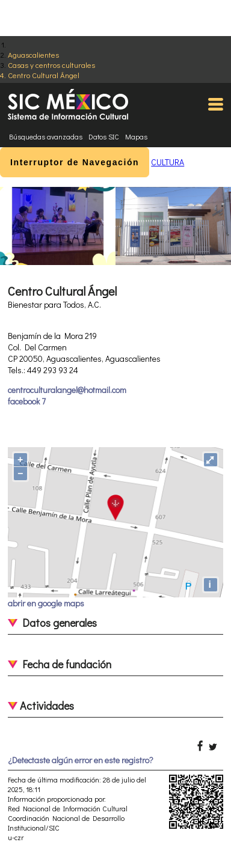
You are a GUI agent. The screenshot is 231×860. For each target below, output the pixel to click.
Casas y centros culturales (51, 64)
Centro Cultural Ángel (43, 75)
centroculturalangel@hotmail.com (67, 389)
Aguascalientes (33, 54)
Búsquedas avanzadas (45, 136)
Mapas (136, 136)
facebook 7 (27, 401)
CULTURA (167, 162)
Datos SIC (103, 136)
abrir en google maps (46, 603)
